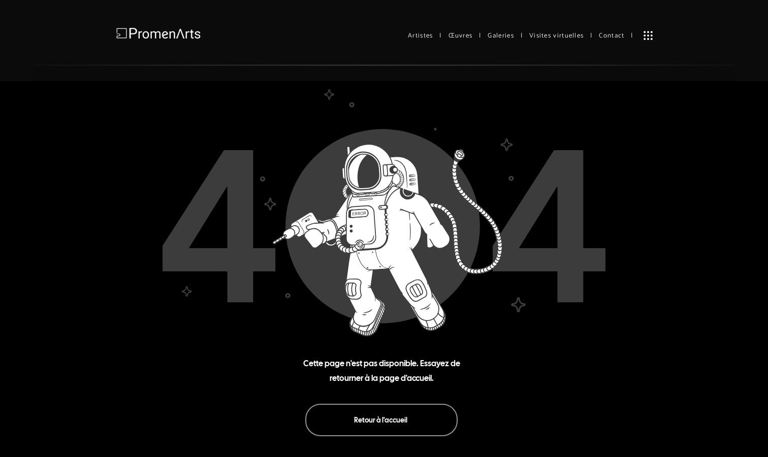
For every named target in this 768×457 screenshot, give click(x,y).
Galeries (501, 35)
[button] (648, 35)
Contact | (616, 35)
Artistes (420, 35)
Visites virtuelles (556, 35)
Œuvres (461, 35)
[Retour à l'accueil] (381, 420)
